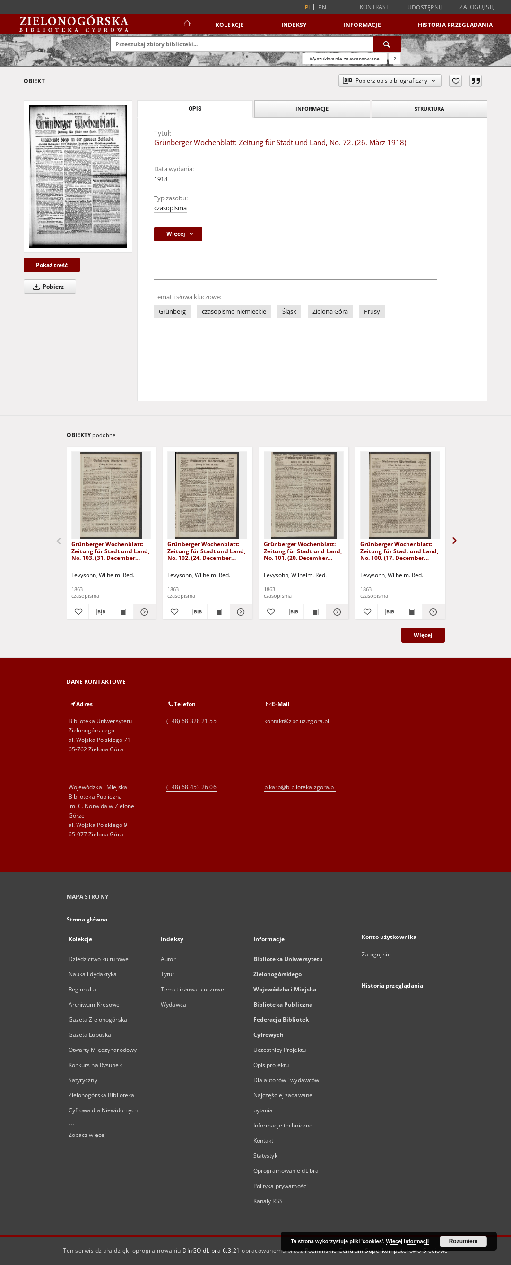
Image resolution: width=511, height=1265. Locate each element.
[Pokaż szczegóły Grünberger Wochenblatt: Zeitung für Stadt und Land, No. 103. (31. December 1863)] (143, 612)
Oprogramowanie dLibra (286, 1171)
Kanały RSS (268, 1201)
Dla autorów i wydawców (286, 1080)
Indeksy (294, 25)
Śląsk (289, 312)
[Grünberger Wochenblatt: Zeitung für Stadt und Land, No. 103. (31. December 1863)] (111, 495)
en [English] (322, 7)
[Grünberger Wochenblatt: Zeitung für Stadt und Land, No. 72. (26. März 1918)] (78, 176)
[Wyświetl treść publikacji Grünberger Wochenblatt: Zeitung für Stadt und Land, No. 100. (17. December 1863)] (411, 612)
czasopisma (170, 208)
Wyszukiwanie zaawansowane (345, 58)
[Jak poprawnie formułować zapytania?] (395, 58)
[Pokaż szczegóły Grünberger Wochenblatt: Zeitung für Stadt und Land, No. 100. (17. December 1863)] (432, 612)
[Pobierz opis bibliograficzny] (100, 612)
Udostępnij (424, 7)
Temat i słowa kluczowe (192, 989)
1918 (160, 179)
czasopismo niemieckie (234, 312)
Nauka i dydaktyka (93, 974)
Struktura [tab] (429, 108)
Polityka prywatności (280, 1186)
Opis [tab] (195, 108)
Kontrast (375, 7)
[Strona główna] (186, 24)
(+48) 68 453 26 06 (191, 787)
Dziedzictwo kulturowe (99, 959)
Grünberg (172, 312)
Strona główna (87, 919)
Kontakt (263, 1140)
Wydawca (173, 1004)
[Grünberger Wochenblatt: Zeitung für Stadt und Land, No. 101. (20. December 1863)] (303, 495)
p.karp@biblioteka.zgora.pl (300, 787)
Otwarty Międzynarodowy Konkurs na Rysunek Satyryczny (103, 1065)
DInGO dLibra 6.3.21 (211, 1251)
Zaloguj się (476, 7)
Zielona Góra (330, 312)
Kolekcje (230, 25)
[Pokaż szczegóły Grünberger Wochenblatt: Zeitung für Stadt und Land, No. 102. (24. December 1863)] (240, 612)
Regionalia (82, 989)
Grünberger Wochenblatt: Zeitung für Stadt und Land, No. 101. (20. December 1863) (303, 550)
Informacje (362, 25)
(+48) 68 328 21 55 (191, 721)
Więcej (423, 635)
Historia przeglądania (455, 25)
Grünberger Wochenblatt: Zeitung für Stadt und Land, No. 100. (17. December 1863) (399, 550)
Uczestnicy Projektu (279, 1050)
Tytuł (167, 974)
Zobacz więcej (87, 1135)
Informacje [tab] (312, 108)
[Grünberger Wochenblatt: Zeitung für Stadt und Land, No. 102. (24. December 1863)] (207, 495)
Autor (168, 959)
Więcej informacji (407, 1241)
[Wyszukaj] (387, 44)
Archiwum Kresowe (94, 1004)
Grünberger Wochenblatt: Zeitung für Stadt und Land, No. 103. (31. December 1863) (110, 550)
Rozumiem (463, 1241)
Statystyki (266, 1156)
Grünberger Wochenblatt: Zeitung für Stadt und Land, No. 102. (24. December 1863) (206, 550)
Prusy (372, 312)
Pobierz (47, 286)
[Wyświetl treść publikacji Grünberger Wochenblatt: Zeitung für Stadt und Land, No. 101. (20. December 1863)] (315, 612)
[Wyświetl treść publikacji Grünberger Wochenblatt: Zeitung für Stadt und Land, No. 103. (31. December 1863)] (122, 612)
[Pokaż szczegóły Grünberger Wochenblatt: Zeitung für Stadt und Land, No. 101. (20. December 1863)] (335, 612)
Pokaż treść (52, 265)
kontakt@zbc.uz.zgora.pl (296, 721)
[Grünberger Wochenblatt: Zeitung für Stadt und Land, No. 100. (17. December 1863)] (400, 495)
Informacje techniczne (283, 1125)
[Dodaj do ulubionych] (455, 81)
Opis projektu (271, 1065)
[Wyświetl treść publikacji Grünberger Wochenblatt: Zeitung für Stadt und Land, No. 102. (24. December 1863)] (218, 612)
